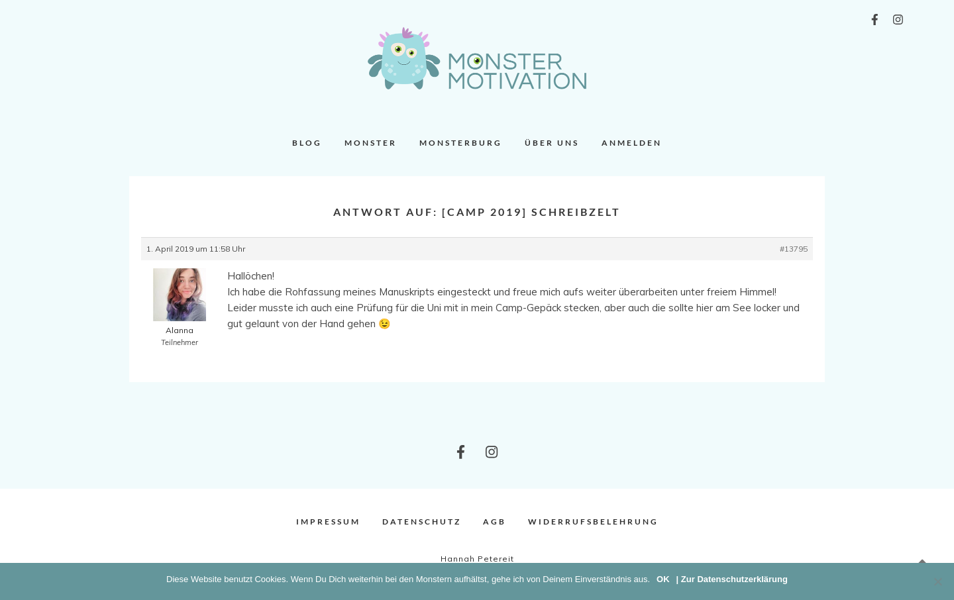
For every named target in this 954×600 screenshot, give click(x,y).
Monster (370, 143)
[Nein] (937, 581)
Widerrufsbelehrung (593, 521)
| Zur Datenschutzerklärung (732, 579)
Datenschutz (421, 521)
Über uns (552, 143)
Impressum (328, 521)
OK (663, 579)
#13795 (794, 249)
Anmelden (632, 143)
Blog (307, 143)
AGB (494, 521)
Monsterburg (460, 143)
